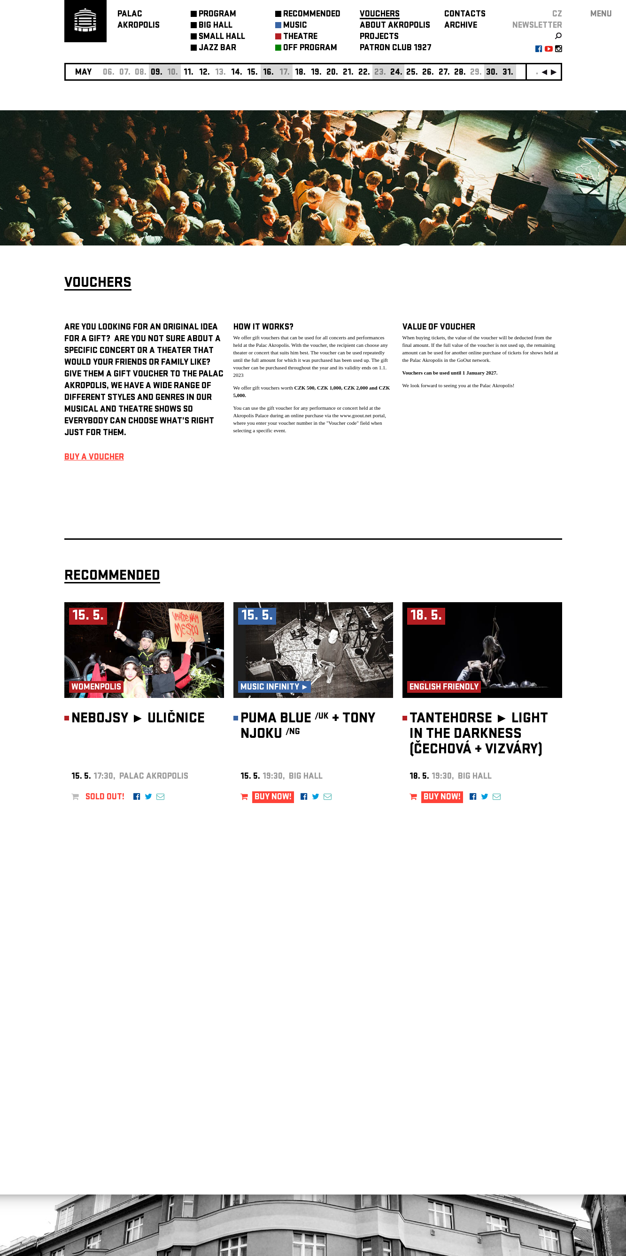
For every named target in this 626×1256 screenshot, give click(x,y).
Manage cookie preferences (100, 1128)
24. (396, 73)
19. (316, 73)
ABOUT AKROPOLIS (395, 26)
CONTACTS (465, 14)
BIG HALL (215, 26)
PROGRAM (217, 14)
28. (460, 73)
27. (444, 73)
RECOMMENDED (311, 14)
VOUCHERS (380, 14)
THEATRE (300, 37)
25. (412, 73)
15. (252, 73)
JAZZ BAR (217, 48)
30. (492, 73)
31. (507, 73)
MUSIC (295, 26)
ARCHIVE (460, 26)
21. (348, 73)
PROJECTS (379, 37)
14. (236, 73)
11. (188, 73)
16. (268, 73)
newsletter (537, 26)
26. (428, 73)
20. (332, 73)
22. (364, 73)
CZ (557, 14)
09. (156, 73)
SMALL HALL (222, 37)
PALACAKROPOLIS (138, 20)
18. (300, 73)
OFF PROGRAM (310, 48)
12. (204, 73)
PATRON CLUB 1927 (396, 48)
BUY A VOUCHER (94, 457)
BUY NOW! (273, 797)
